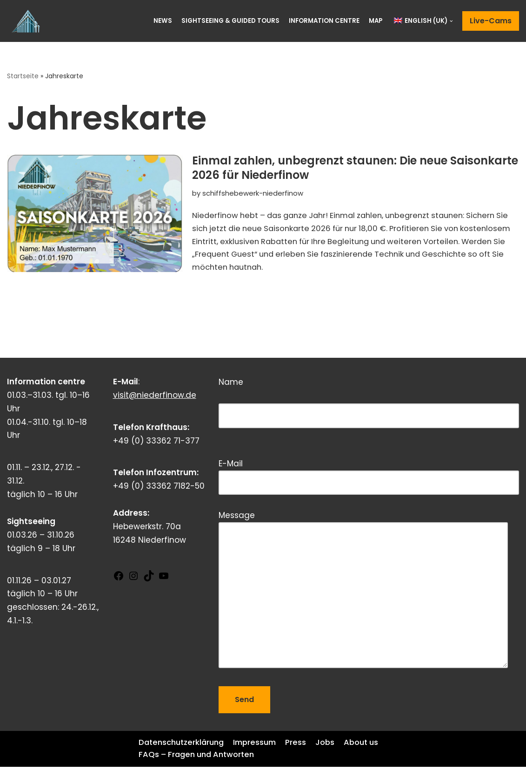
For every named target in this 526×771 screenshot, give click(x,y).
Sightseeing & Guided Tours (229, 20)
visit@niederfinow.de (154, 398)
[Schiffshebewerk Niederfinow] (28, 21)
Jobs (332, 746)
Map (375, 20)
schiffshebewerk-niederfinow (254, 193)
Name (369, 406)
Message (363, 594)
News (161, 20)
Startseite (23, 76)
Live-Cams (491, 20)
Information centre (323, 20)
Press (302, 746)
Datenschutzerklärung (183, 746)
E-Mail (369, 477)
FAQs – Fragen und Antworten (244, 758)
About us (157, 758)
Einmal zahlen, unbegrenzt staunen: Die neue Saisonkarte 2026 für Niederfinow (355, 168)
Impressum (260, 746)
